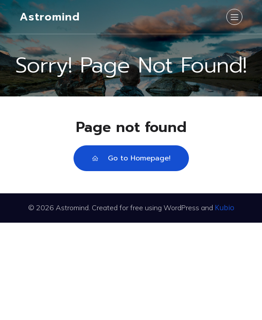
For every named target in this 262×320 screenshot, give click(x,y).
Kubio (224, 207)
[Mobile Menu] (234, 17)
